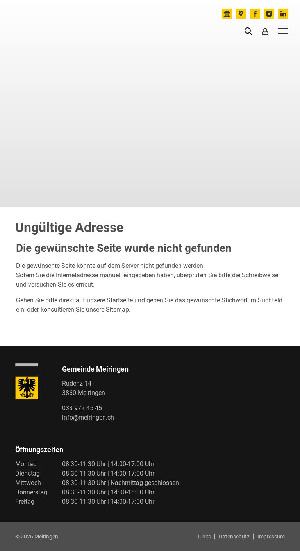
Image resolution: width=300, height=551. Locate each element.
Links (204, 536)
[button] (250, 30)
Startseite (120, 300)
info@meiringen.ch (88, 417)
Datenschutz (234, 536)
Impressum (271, 536)
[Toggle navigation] (281, 30)
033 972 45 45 (82, 408)
